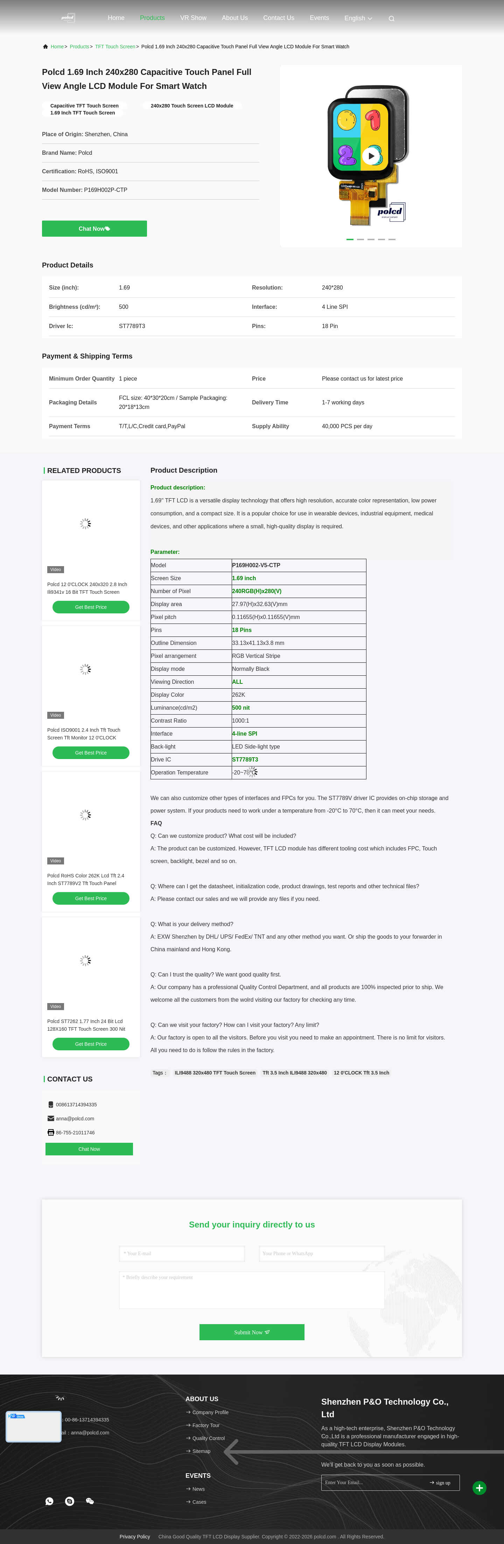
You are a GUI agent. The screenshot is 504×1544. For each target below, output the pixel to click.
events (319, 17)
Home (116, 17)
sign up (439, 1483)
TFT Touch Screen (115, 46)
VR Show (193, 17)
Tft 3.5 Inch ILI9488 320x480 (294, 1073)
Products (152, 17)
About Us (235, 17)
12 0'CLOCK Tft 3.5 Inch (361, 1073)
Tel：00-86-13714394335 (78, 1420)
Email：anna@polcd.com (78, 1432)
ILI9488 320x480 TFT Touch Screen (215, 1073)
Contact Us (278, 17)
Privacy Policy (135, 1536)
